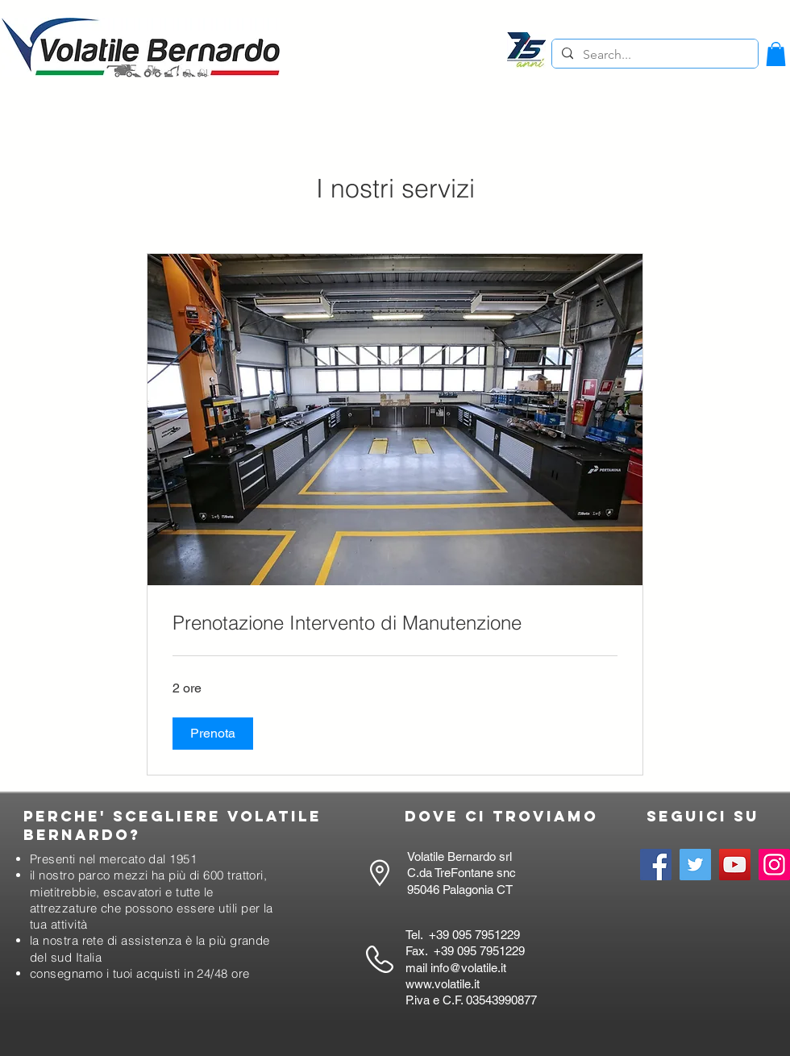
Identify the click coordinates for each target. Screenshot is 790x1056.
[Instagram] (774, 864)
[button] (776, 54)
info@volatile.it (468, 968)
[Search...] (653, 54)
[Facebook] (656, 864)
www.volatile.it (442, 984)
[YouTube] (734, 864)
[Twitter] (695, 864)
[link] (395, 623)
